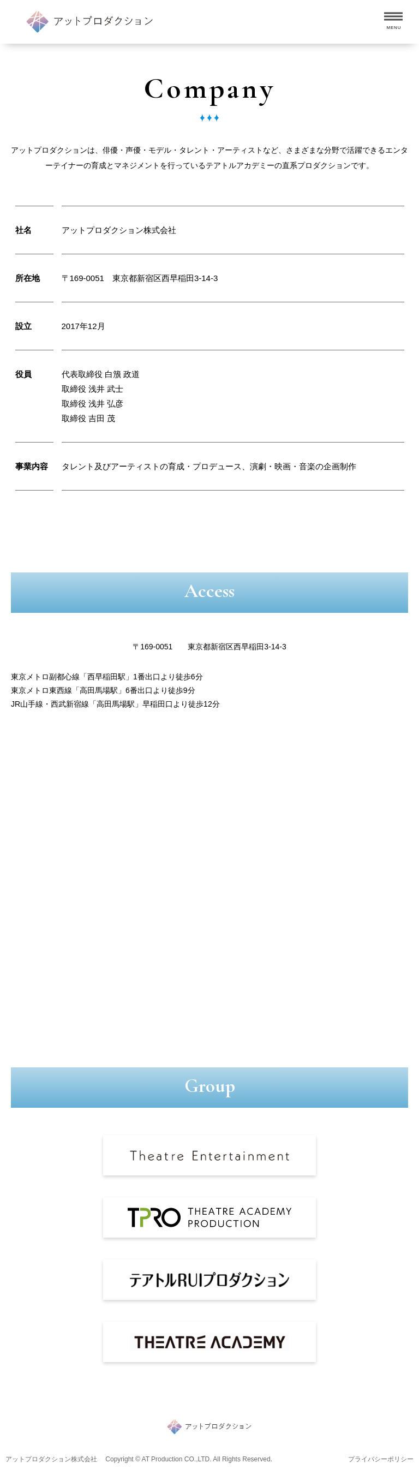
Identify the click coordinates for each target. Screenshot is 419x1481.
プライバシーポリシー (381, 1459)
